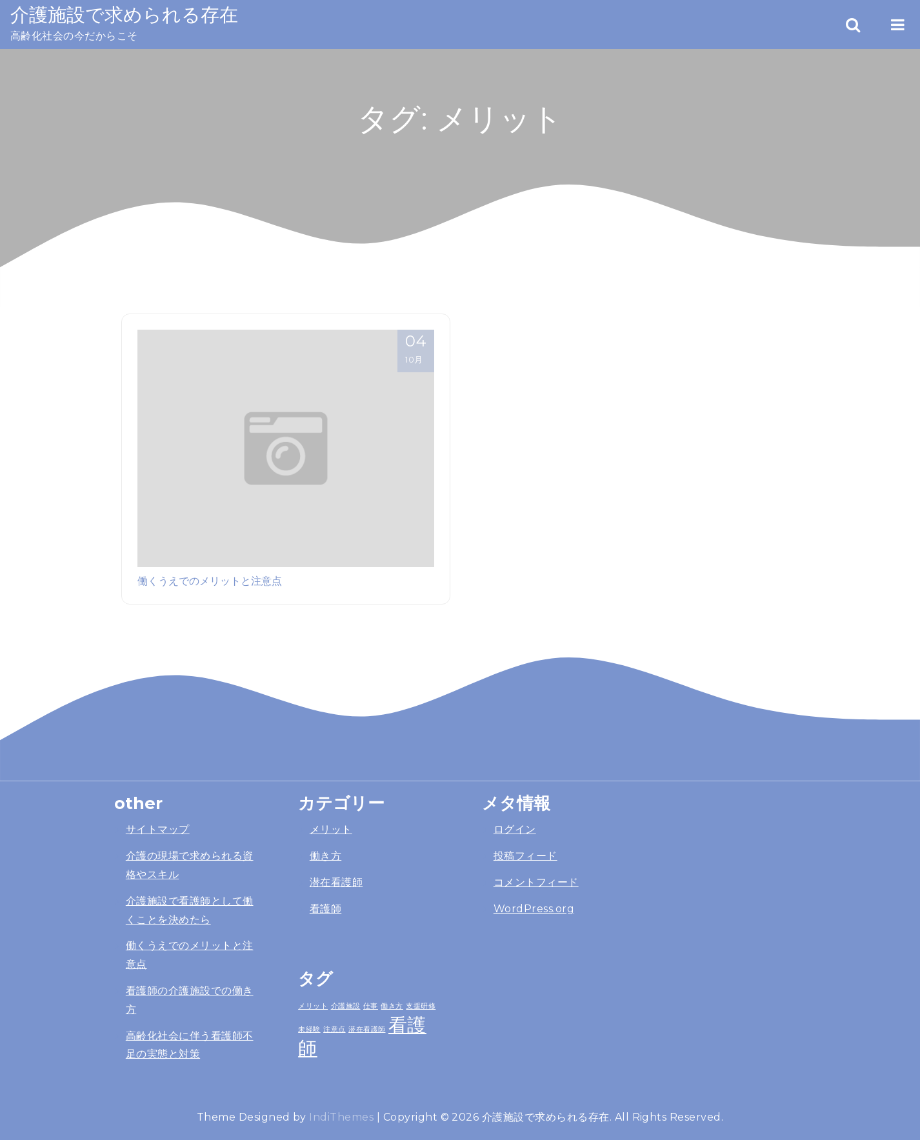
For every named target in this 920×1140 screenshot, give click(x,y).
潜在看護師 (336, 882)
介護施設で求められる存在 (124, 14)
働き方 (325, 856)
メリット (331, 829)
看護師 (325, 909)
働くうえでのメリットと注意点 (209, 580)
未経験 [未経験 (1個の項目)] (309, 1029)
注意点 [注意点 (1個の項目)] (334, 1029)
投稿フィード (525, 856)
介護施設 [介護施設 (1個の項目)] (346, 1005)
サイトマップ (158, 829)
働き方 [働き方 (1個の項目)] (392, 1005)
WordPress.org (534, 909)
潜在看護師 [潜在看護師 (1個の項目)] (366, 1029)
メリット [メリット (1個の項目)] (313, 1005)
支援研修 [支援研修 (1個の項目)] (420, 1005)
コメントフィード (536, 882)
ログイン (515, 829)
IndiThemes (341, 1117)
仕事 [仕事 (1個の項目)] (370, 1005)
